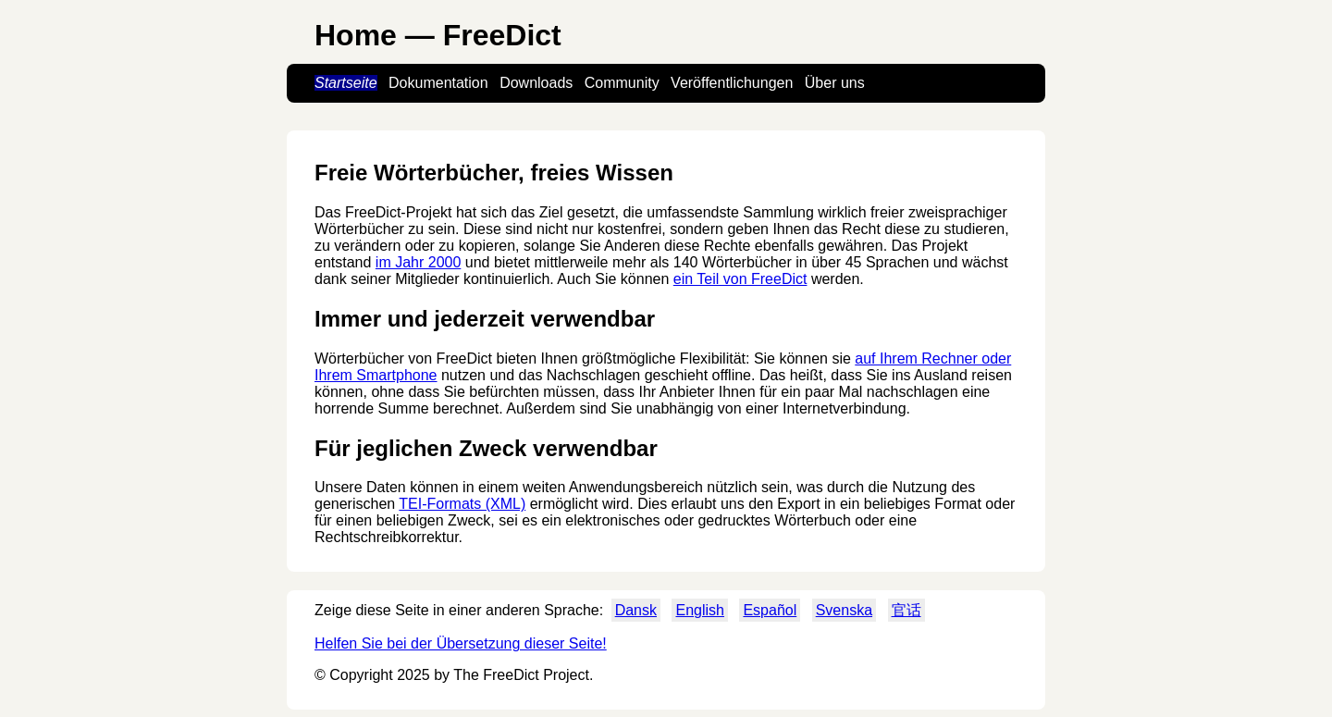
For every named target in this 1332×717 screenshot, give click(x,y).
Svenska (844, 610)
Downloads (536, 83)
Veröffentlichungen (732, 83)
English (699, 610)
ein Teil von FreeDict (740, 279)
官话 (906, 610)
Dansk (636, 610)
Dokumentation (438, 83)
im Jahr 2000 (419, 262)
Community (622, 83)
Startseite (345, 83)
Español (769, 610)
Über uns (835, 83)
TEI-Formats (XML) (462, 504)
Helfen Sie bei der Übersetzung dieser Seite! (460, 643)
